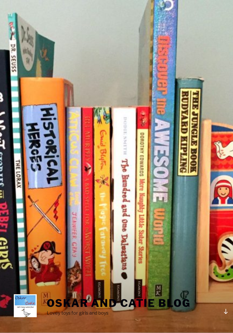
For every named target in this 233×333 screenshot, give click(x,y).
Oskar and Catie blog (119, 303)
